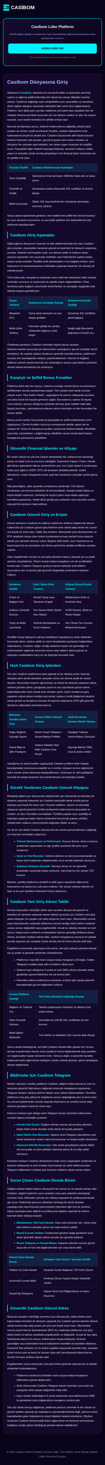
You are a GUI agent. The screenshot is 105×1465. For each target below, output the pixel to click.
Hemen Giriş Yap (52, 48)
